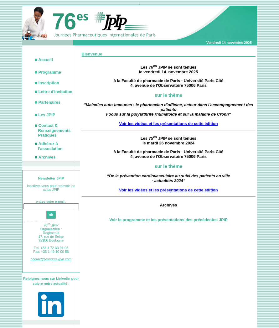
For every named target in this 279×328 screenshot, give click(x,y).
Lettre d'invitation (56, 91)
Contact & (54, 130)
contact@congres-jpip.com (51, 259)
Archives (47, 157)
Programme (50, 72)
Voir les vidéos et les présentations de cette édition (168, 123)
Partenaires (50, 102)
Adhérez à (50, 146)
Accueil (46, 59)
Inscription (49, 83)
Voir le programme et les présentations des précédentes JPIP (168, 219)
